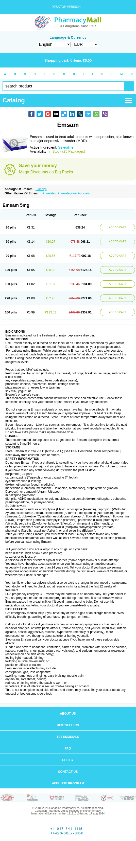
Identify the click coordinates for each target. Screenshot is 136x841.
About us (68, 713)
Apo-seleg (49, 193)
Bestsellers (68, 725)
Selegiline (66, 147)
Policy (68, 760)
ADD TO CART (117, 227)
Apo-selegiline (66, 193)
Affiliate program (68, 783)
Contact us (68, 772)
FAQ (68, 748)
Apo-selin (84, 193)
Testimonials (68, 737)
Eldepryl (41, 189)
